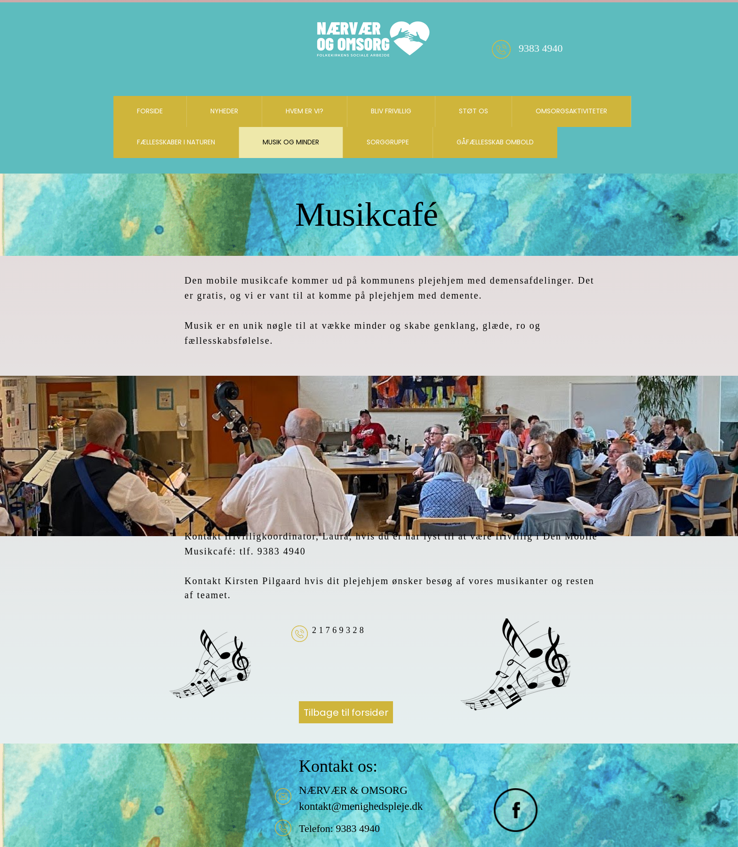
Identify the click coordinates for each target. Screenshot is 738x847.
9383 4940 (356, 828)
